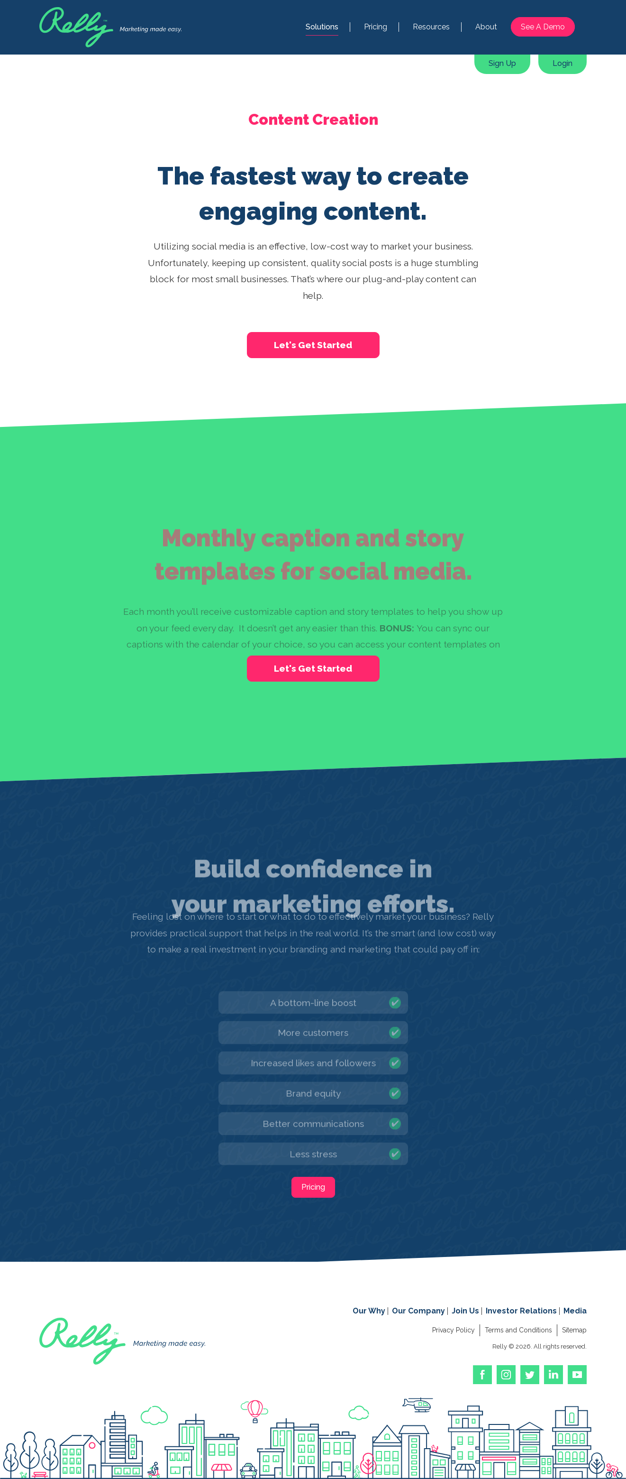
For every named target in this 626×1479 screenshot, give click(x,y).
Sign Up (502, 63)
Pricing (375, 26)
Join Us (465, 1310)
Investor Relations (521, 1310)
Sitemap (574, 1330)
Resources (431, 26)
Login (562, 63)
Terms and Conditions (518, 1330)
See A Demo (543, 26)
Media (575, 1310)
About (486, 26)
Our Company (418, 1310)
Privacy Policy (453, 1330)
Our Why (369, 1310)
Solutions (322, 26)
